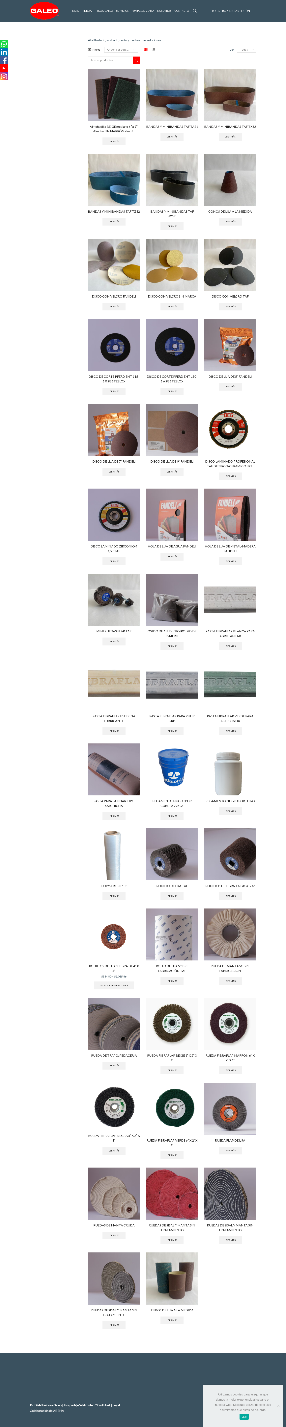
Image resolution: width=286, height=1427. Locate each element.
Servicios (122, 10)
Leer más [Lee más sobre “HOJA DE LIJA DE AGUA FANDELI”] (172, 556)
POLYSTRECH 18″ (114, 886)
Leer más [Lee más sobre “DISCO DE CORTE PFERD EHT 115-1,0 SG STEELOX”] (114, 391)
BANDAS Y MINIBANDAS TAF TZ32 (114, 211)
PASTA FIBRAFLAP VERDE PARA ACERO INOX (230, 718)
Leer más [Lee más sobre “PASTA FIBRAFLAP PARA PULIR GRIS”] (172, 731)
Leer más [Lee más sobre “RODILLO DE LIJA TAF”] (172, 896)
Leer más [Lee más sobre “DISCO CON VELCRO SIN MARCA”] (172, 306)
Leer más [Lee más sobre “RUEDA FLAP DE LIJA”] (230, 1150)
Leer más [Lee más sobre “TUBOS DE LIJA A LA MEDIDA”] (172, 1320)
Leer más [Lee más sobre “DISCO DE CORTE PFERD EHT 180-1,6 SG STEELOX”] (172, 391)
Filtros (94, 49)
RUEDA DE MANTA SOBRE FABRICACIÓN (230, 968)
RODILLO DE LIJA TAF (172, 886)
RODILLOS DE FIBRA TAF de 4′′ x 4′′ (230, 886)
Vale (244, 1416)
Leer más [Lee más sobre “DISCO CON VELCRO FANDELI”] (114, 306)
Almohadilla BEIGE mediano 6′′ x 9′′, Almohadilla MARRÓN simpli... (114, 129)
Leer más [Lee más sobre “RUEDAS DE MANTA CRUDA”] (114, 1235)
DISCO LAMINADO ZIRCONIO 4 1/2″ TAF (114, 548)
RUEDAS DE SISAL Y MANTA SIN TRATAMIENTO (172, 1227)
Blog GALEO (105, 10)
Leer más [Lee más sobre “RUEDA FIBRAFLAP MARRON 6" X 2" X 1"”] (230, 1070)
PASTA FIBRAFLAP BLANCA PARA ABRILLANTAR (230, 633)
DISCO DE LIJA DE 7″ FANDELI (114, 461)
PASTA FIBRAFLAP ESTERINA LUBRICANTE (114, 718)
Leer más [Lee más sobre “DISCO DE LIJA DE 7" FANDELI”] (114, 471)
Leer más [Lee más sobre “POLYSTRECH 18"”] (114, 896)
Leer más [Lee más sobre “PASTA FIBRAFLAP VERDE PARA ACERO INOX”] (230, 731)
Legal (116, 1405)
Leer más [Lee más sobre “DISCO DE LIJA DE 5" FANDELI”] (230, 386)
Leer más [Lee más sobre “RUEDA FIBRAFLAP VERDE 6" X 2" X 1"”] (172, 1155)
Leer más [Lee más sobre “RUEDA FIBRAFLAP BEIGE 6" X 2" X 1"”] (172, 1070)
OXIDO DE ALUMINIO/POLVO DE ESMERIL (172, 633)
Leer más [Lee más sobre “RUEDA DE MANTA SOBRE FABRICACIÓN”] (230, 981)
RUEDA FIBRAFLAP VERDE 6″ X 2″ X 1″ (172, 1142)
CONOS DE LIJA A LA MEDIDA (230, 211)
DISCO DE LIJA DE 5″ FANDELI (230, 376)
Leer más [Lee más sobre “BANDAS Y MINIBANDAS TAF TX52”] (230, 136)
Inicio (75, 10)
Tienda (88, 10)
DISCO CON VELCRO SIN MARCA (172, 296)
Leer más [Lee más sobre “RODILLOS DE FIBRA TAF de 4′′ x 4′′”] (230, 896)
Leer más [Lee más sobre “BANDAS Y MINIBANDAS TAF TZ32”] (114, 221)
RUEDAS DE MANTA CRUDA (114, 1225)
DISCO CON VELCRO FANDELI (114, 296)
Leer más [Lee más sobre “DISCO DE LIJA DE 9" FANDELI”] (172, 471)
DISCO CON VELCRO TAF (230, 296)
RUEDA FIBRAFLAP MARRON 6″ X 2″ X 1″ (230, 1057)
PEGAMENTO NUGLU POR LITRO (230, 801)
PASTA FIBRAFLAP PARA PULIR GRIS (172, 718)
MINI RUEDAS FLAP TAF (113, 631)
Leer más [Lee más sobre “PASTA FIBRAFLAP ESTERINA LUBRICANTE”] (114, 731)
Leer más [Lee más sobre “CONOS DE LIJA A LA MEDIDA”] (230, 221)
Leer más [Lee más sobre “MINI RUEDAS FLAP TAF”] (114, 641)
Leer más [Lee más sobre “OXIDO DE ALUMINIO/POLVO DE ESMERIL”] (172, 646)
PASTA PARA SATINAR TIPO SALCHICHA (114, 803)
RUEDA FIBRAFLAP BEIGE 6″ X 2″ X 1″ (172, 1057)
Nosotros (164, 10)
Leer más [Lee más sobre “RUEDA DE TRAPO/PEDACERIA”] (114, 1065)
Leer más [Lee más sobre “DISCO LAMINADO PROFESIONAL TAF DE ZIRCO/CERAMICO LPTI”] (230, 476)
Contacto (181, 10)
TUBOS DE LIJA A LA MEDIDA (172, 1310)
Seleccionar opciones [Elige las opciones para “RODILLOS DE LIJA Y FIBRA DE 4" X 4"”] (114, 985)
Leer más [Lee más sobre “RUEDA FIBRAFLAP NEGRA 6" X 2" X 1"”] (114, 1150)
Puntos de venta (143, 10)
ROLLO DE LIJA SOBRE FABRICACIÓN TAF (172, 968)
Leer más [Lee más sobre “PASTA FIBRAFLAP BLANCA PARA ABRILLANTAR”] (230, 646)
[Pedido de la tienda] (121, 50)
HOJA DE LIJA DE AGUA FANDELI (172, 546)
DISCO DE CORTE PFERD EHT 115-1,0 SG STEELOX (114, 379)
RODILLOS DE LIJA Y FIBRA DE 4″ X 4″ (114, 968)
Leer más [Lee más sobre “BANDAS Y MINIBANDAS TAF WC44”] (172, 226)
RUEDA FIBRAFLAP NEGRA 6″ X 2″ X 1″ (114, 1138)
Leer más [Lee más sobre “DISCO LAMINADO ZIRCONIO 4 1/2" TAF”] (114, 561)
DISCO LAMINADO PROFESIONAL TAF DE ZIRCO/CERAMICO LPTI (230, 463)
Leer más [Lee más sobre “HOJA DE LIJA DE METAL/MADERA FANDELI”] (230, 561)
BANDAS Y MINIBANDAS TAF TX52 (230, 126)
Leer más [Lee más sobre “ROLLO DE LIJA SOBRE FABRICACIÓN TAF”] (172, 981)
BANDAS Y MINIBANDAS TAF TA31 (172, 126)
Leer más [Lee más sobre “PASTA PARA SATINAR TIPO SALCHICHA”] (114, 815)
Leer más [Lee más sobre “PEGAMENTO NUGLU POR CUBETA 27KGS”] (172, 815)
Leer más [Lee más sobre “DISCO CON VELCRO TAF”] (230, 306)
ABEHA (58, 1411)
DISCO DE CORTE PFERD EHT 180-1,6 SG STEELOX (172, 379)
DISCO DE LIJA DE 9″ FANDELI (172, 461)
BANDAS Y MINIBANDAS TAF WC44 (172, 213)
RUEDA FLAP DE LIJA (230, 1140)
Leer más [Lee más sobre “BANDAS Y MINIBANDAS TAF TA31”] (172, 136)
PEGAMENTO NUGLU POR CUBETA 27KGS (172, 803)
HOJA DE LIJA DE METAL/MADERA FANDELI (230, 548)
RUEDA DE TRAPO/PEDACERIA (114, 1055)
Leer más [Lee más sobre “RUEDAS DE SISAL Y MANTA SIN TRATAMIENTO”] (172, 1240)
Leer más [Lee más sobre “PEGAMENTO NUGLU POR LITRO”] (230, 811)
